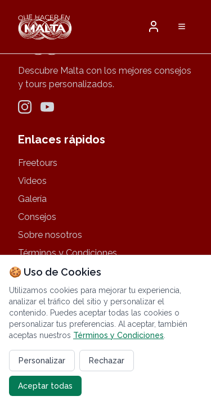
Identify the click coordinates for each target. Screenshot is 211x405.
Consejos (37, 217)
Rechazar (106, 360)
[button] (153, 26)
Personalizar (42, 360)
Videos (32, 181)
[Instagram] (25, 107)
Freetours (37, 163)
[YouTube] (47, 107)
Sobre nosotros (50, 235)
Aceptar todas (45, 385)
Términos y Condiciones (67, 253)
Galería (32, 199)
